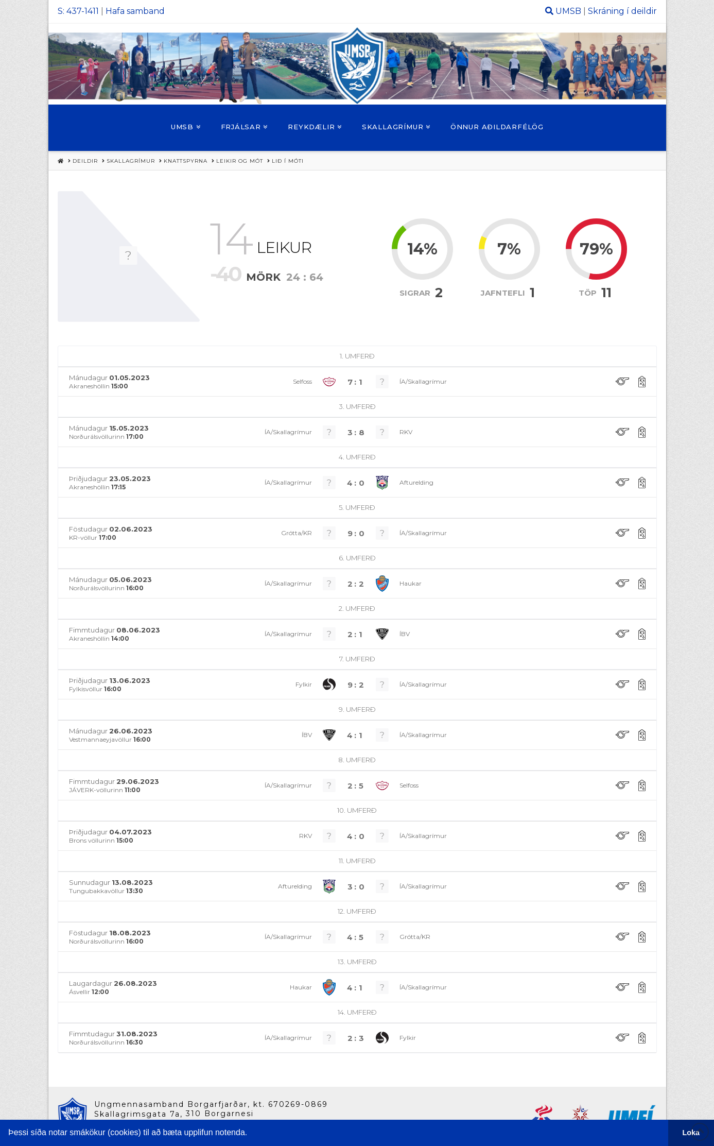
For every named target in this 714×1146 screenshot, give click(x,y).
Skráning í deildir (622, 11)
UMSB (568, 11)
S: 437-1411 (78, 11)
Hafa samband (135, 11)
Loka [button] (691, 1132)
